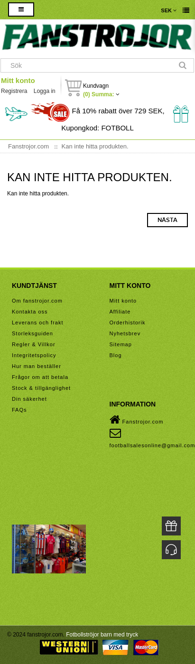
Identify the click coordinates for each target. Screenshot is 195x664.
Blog (116, 355)
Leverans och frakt (38, 322)
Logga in (45, 91)
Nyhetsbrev (125, 333)
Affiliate (120, 311)
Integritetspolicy (34, 355)
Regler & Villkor (34, 344)
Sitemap (121, 344)
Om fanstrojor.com (37, 301)
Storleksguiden (32, 333)
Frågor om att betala (40, 377)
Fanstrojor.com (137, 419)
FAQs (19, 410)
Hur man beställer (36, 366)
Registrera (14, 91)
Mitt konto (18, 80)
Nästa (167, 220)
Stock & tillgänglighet (41, 388)
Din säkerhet (29, 399)
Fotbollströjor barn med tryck (102, 634)
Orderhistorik (128, 322)
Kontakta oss (30, 311)
